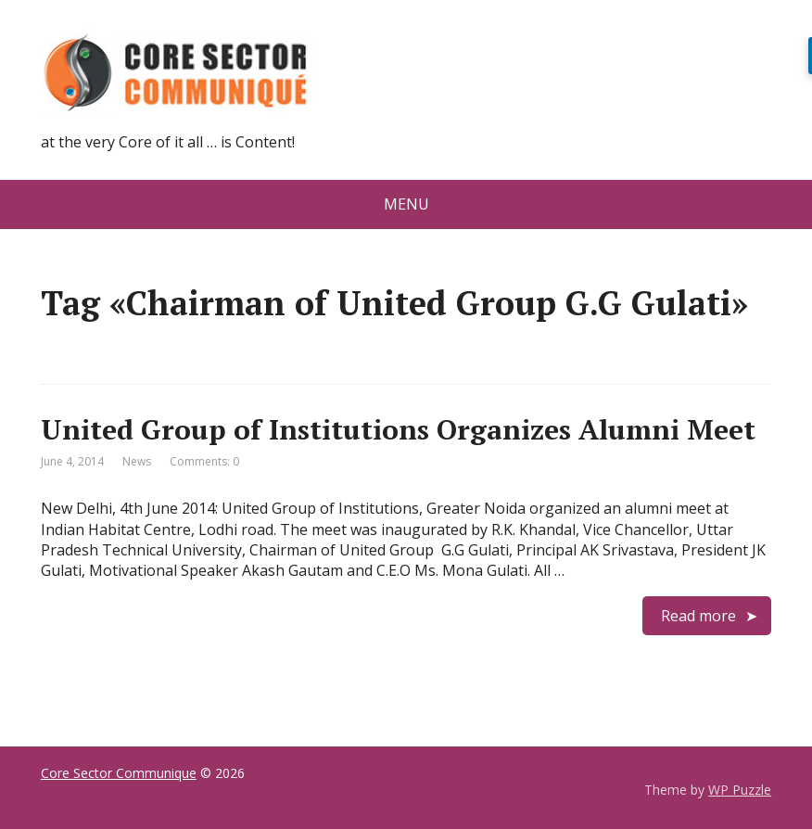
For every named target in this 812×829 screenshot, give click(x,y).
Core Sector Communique (119, 773)
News (136, 461)
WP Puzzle (739, 789)
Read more (698, 616)
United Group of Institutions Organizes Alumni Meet (398, 429)
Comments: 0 (204, 461)
